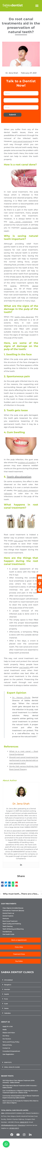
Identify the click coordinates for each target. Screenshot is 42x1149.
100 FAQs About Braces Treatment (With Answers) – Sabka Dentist (20, 1086)
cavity (11, 396)
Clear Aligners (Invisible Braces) (13, 908)
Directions (21, 1125)
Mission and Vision (9, 1032)
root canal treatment (22, 141)
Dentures (6, 918)
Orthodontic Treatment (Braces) (13, 910)
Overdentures (7, 931)
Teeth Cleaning (7, 926)
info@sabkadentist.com (9, 1125)
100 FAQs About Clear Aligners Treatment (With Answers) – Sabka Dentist (19, 1081)
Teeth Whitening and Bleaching (13, 929)
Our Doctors (7, 1039)
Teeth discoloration (19, 476)
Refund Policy (7, 1045)
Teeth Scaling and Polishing (12, 923)
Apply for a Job (8, 1026)
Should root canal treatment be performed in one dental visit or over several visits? (23, 760)
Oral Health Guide (8, 934)
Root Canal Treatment (10, 921)
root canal (18, 541)
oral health (24, 667)
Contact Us (6, 1048)
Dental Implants (8, 916)
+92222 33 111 (24, 1122)
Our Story (6, 1036)
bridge (13, 286)
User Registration (8, 1054)
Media (5, 1029)
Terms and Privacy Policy (11, 1042)
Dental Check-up (8, 913)
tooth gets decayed (24, 317)
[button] (36, 5)
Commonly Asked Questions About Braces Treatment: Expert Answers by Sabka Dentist (21, 1096)
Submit (12, 115)
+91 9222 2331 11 (14, 1128)
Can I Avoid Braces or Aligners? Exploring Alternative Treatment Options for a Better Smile (20, 1091)
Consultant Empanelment (11, 1051)
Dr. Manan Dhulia (21, 697)
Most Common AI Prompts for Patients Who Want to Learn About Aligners (20, 1102)
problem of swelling (27, 462)
